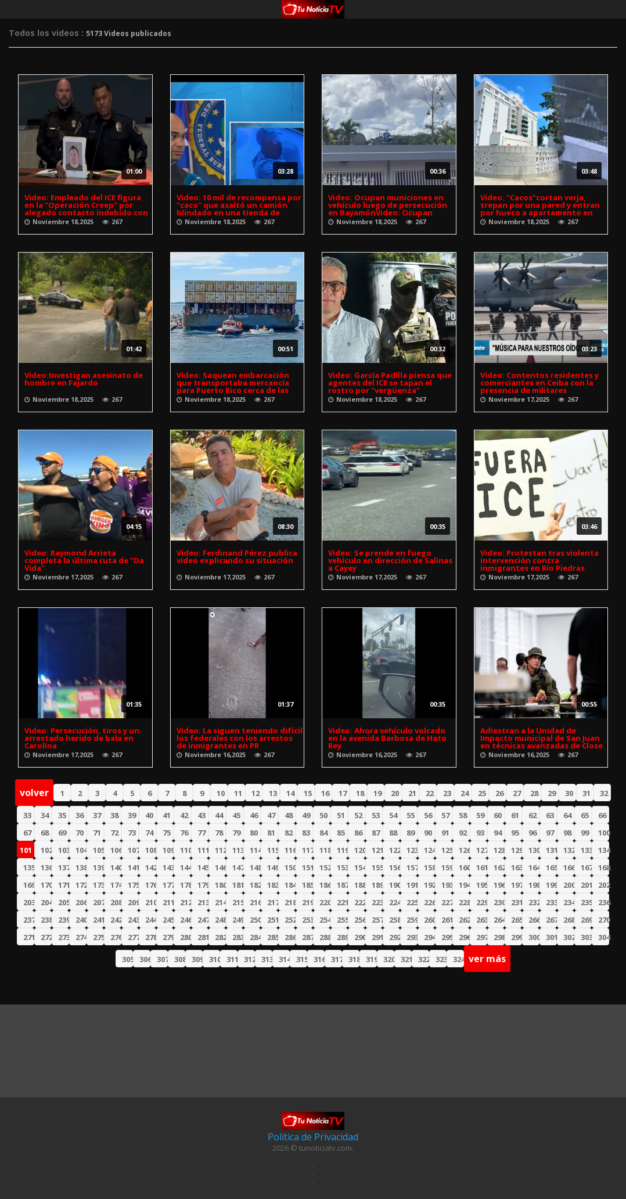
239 (63, 919)
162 (499, 867)
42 (184, 815)
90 (428, 832)
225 (412, 902)
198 (533, 885)
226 (429, 902)
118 (324, 850)
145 (202, 867)
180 (220, 885)
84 (323, 832)
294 (429, 937)
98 (567, 832)
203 (28, 902)
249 (237, 919)
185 (307, 885)
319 (371, 959)
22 (430, 793)
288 (324, 937)
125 (446, 850)
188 (359, 885)
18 (360, 793)
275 (98, 937)
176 (150, 885)
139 (98, 867)
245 (168, 919)
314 (284, 959)
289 (342, 937)
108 (150, 850)
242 (115, 919)
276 (115, 937)
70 (79, 832)
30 (569, 793)
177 (168, 885)
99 (585, 832)
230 (499, 902)
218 (290, 902)
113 (237, 850)
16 (325, 793)
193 (446, 885)
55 (410, 815)
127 (481, 850)
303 (586, 937)
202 (603, 885)
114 (255, 850)
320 (388, 959)
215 (237, 902)
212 (185, 902)
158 (429, 867)
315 (301, 959)
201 (586, 885)
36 (79, 815)
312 (249, 959)
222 (359, 902)
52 (358, 815)
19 (377, 793)
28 (534, 793)
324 (458, 959)
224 (394, 902)
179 (202, 885)
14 (290, 793)
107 (133, 850)
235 (586, 902)
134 (603, 850)
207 (98, 902)
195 (481, 885)
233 (551, 902)
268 (568, 919)
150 (290, 867)
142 (150, 867)
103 (63, 850)
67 (27, 832)
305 (127, 959)
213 (202, 902)
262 (464, 919)
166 (568, 867)
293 (412, 937)
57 (445, 815)
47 (271, 815)
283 (237, 937)
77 (201, 832)
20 (395, 793)
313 (266, 959)
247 (202, 919)
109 (168, 850)
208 (115, 902)
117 (307, 850)
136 (46, 867)
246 (185, 919)
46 (254, 815)
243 (133, 919)
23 (447, 793)
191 (412, 885)
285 (272, 937)
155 (377, 867)
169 (28, 885)
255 (342, 919)
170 (46, 885)
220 (324, 902)
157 (412, 867)
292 (394, 937)
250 (255, 919)
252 (290, 919)
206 (81, 902)
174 (115, 885)
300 (533, 937)
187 (342, 885)
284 (255, 937)
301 (551, 937)
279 (168, 937)
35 (62, 815)
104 (81, 850)
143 (168, 867)
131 (551, 850)
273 (63, 937)
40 (149, 815)
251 (272, 919)
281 (202, 937)
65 (585, 815)
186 (324, 885)
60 (498, 815)
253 (307, 919)
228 (464, 902)
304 (603, 937)
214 (220, 902)
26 (499, 793)
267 (551, 919)
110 (185, 850)
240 (81, 919)
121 (377, 850)
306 (144, 959)
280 (185, 937)
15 (308, 793)
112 (220, 850)
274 (81, 937)
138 (81, 867)
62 (532, 815)
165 (551, 867)
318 (353, 959)
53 (376, 815)
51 (341, 815)
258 (394, 919)
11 (238, 793)
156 (394, 867)
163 (516, 867)
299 (516, 937)
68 (45, 832)
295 (446, 937)
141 (133, 867)
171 (63, 885)
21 (412, 793)
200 (568, 885)
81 (271, 832)
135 (28, 867)
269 (586, 919)
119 (342, 850)
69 (62, 832)
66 (602, 815)
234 (568, 902)
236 (603, 902)
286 (290, 937)
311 (232, 959)
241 (98, 919)
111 (202, 850)
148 (255, 867)
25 (482, 793)
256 (359, 919)
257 (377, 919)
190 (394, 885)
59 (480, 815)
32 (604, 793)
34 (45, 815)
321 (406, 959)
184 (290, 885)
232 (533, 902)
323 (441, 959)
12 (255, 793)
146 (220, 867)
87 (376, 832)
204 (46, 902)
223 (377, 902)
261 (446, 919)
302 (568, 937)
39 (132, 815)
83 (306, 832)
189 (377, 885)
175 (133, 885)
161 (481, 867)
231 (516, 902)
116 (290, 850)
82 (289, 832)
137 (63, 867)
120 (359, 850)
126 (464, 850)
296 (464, 937)
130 (533, 850)
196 (499, 885)
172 (81, 885)
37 (97, 815)
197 (516, 885)
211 (168, 902)
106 (115, 850)
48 (289, 815)
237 (28, 919)
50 (323, 815)
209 (133, 902)
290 (359, 937)
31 (586, 793)
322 (423, 959)
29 (552, 793)
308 (179, 959)
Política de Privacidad (313, 1136)
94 (498, 832)
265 (516, 919)
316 (319, 959)
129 (516, 850)
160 (464, 867)
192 (429, 885)
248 (220, 919)
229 (481, 902)
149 (272, 867)
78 (219, 832)
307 (162, 959)
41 (167, 815)
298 (499, 937)
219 (307, 902)
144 (185, 867)
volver (34, 792)
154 (359, 867)
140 (115, 867)
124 (429, 850)
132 (568, 850)
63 (550, 815)
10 (221, 793)
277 (133, 937)
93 (480, 832)
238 (46, 919)
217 (272, 902)
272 (46, 937)
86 (358, 832)
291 (377, 937)
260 (429, 919)
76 (184, 832)
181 (237, 885)
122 (394, 850)
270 (603, 919)
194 (464, 885)
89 (410, 832)
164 (533, 867)
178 (185, 885)
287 (307, 937)
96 (532, 832)
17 (343, 793)
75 (167, 832)
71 (97, 832)
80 (254, 832)
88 (393, 832)
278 (150, 937)
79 (236, 832)
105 (98, 850)
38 (114, 815)
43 (201, 815)
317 (336, 959)
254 (324, 919)
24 (464, 793)
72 (114, 832)
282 (220, 937)
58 (463, 815)
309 (197, 959)
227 (446, 902)
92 (463, 832)
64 (567, 815)
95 (515, 832)
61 (515, 815)
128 (499, 850)
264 (499, 919)
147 (237, 867)
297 (481, 937)
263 (481, 919)
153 (342, 867)
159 (446, 867)
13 (273, 793)
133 (586, 850)
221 (342, 902)
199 (551, 885)
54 (393, 815)
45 (236, 815)
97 (550, 832)
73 (132, 832)
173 (98, 885)
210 (150, 902)
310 (214, 959)
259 (412, 919)
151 (307, 867)
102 (46, 850)
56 (428, 815)
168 (603, 867)
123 (412, 850)
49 (306, 815)
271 (28, 937)
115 (272, 850)
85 (341, 832)
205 (63, 902)
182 (255, 885)
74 (149, 832)
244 (150, 919)
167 (586, 867)
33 (27, 815)
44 (219, 815)
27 (517, 793)
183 (272, 885)
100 (603, 832)
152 (324, 867)
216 (255, 902)
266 (533, 919)
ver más (487, 958)
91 (445, 832)
